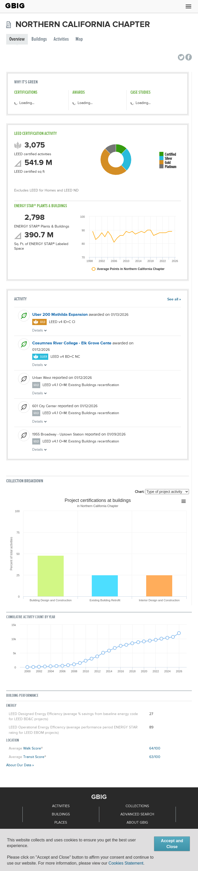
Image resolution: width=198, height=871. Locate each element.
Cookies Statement (126, 863)
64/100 (154, 748)
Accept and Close (172, 844)
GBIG (15, 6)
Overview (17, 39)
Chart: (139, 492)
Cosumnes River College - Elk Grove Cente (71, 343)
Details (39, 330)
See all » (174, 299)
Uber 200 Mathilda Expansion (60, 315)
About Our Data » (20, 765)
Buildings (39, 39)
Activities (61, 39)
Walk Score (32, 748)
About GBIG (137, 822)
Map (79, 39)
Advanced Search (137, 814)
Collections (137, 806)
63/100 (154, 757)
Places (60, 822)
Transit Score (33, 757)
